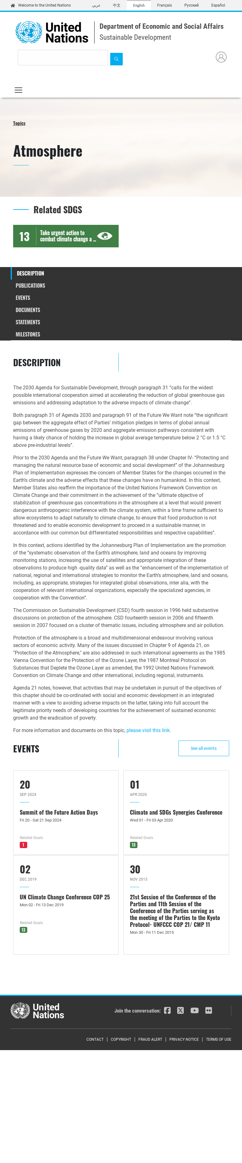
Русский (191, 5)
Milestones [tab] (28, 334)
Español (218, 5)
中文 (117, 5)
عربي (96, 5)
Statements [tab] (28, 322)
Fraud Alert (150, 1039)
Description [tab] (30, 273)
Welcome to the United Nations (41, 5)
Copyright (121, 1039)
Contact (95, 1039)
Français (164, 5)
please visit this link (148, 730)
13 (134, 845)
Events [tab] (23, 297)
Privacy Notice (184, 1039)
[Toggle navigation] (18, 90)
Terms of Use (218, 1039)
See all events (204, 748)
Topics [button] (19, 122)
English (139, 5)
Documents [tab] (28, 310)
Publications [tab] (30, 285)
